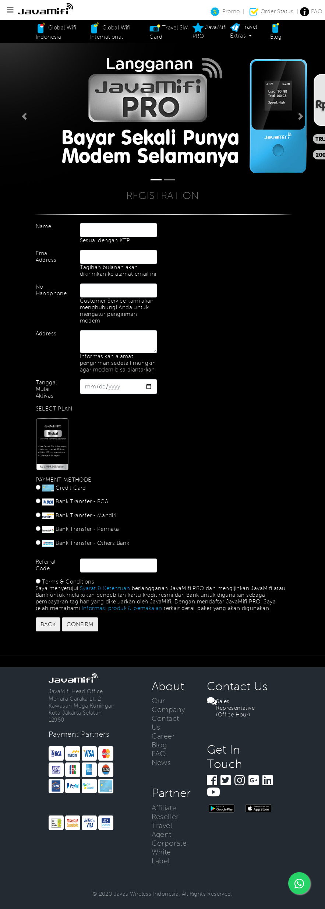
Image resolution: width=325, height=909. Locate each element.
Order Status (272, 11)
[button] (24, 116)
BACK (48, 624)
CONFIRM (80, 624)
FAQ (311, 11)
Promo (224, 11)
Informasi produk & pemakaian (122, 608)
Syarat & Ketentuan (105, 588)
